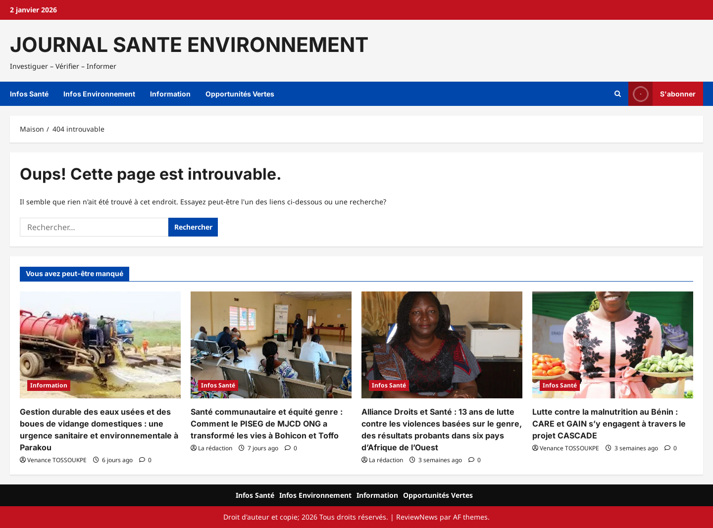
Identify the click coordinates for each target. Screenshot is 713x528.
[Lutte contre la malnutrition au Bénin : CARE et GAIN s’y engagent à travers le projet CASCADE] (612, 345)
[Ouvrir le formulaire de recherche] (617, 94)
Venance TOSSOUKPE (57, 460)
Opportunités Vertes (239, 94)
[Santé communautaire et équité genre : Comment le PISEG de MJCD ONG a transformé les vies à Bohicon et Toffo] (271, 345)
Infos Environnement (99, 94)
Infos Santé (29, 94)
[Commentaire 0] (145, 460)
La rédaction (215, 448)
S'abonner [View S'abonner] (662, 94)
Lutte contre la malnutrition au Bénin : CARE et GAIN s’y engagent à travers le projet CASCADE (609, 423)
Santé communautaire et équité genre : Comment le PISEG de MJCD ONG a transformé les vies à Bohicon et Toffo (267, 423)
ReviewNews (417, 517)
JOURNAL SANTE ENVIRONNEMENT (189, 44)
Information (170, 94)
